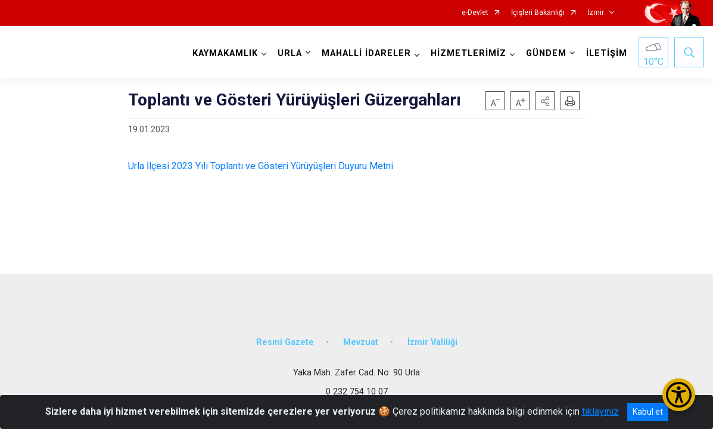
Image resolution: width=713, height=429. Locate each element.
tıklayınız (600, 411)
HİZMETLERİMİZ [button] (468, 53)
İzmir (595, 13)
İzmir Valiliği (432, 341)
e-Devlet (475, 13)
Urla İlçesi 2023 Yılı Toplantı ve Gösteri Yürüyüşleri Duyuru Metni (260, 166)
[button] (545, 100)
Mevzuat (360, 341)
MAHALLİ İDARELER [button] (366, 53)
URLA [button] (290, 53)
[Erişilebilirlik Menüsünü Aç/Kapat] (678, 394)
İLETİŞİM (606, 53)
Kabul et (648, 411)
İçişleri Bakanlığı (538, 13)
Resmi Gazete (285, 341)
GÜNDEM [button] (546, 53)
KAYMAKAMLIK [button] (225, 53)
